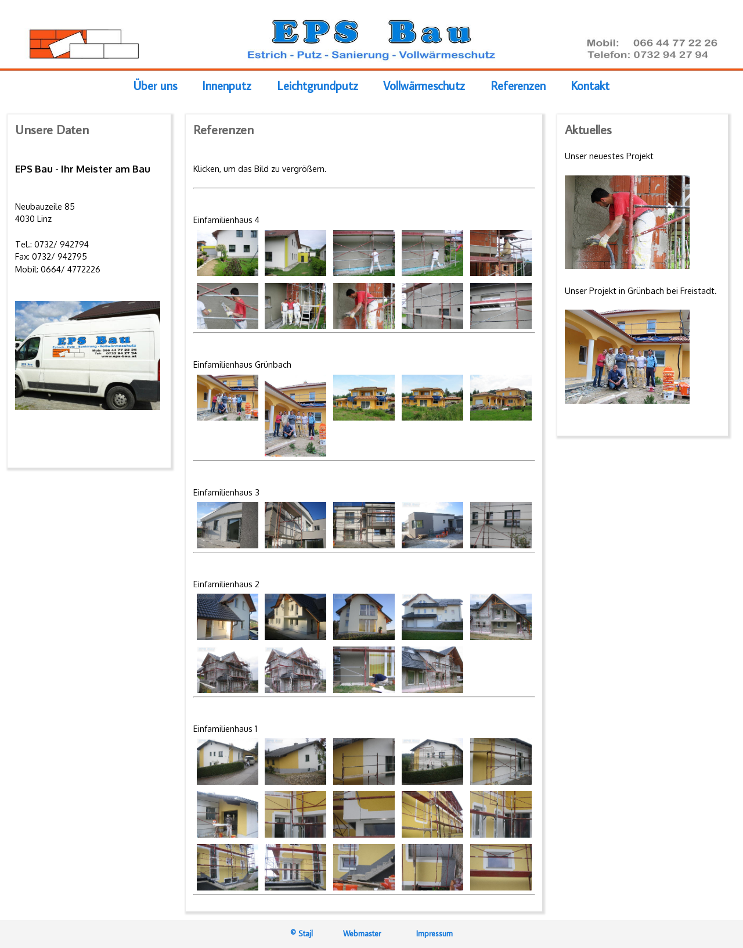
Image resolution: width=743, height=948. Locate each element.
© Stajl (301, 933)
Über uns (155, 86)
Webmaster (364, 933)
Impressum (434, 933)
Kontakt (590, 86)
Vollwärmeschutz (424, 86)
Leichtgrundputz (317, 86)
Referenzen (518, 86)
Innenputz (226, 86)
